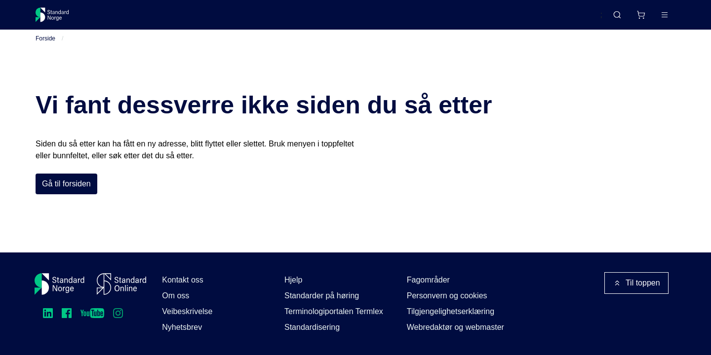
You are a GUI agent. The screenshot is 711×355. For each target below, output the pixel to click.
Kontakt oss (182, 280)
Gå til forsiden (66, 195)
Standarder (118, 18)
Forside (45, 49)
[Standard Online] (121, 284)
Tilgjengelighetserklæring (450, 311)
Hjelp (293, 280)
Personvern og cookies (447, 295)
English (571, 19)
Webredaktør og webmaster (455, 327)
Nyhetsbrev (182, 327)
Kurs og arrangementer (263, 18)
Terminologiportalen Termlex (333, 311)
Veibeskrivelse (187, 311)
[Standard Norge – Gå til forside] (58, 19)
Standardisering (312, 327)
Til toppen (636, 283)
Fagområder (428, 280)
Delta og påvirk (181, 18)
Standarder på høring (321, 295)
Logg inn (652, 18)
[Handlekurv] (612, 18)
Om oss (175, 295)
